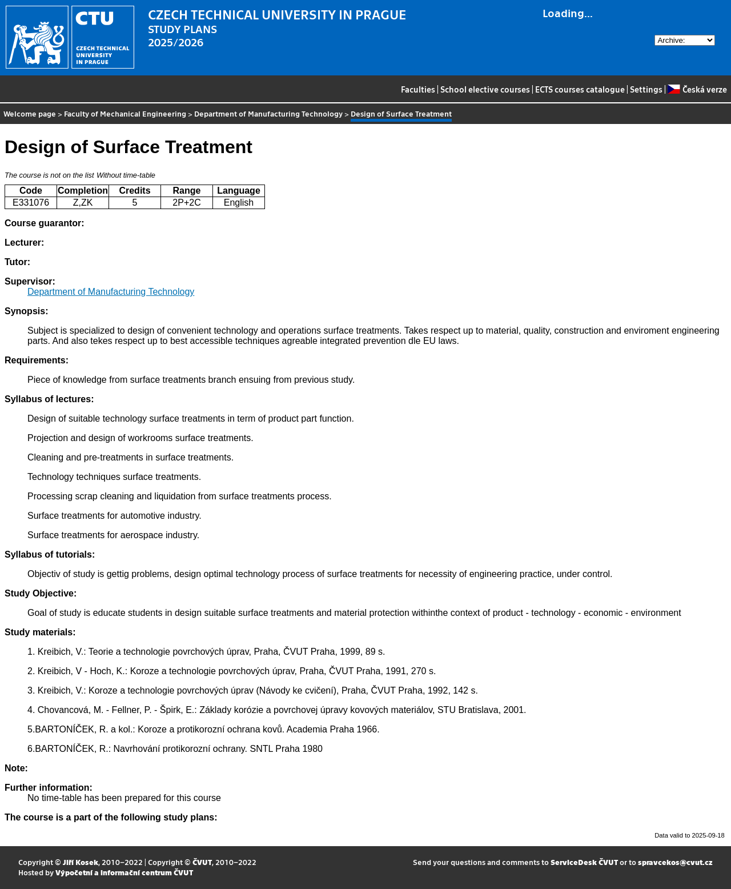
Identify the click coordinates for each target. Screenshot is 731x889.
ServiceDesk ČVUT (584, 862)
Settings (646, 89)
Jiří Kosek (80, 862)
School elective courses (485, 89)
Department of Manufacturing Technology (268, 113)
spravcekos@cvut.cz (675, 862)
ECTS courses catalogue (580, 89)
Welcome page (29, 113)
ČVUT (202, 862)
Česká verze (697, 89)
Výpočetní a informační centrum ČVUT (124, 872)
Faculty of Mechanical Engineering (125, 113)
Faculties (418, 89)
